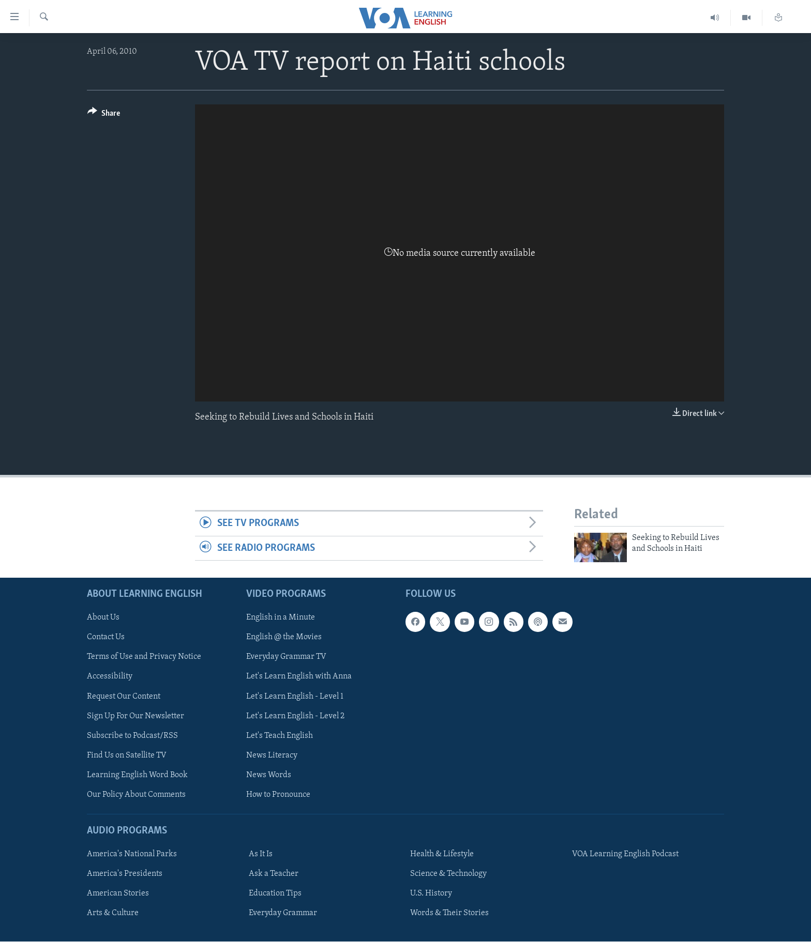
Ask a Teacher (273, 874)
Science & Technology (448, 874)
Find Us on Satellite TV (127, 755)
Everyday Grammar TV (286, 657)
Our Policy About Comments (136, 795)
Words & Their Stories (449, 913)
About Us (103, 618)
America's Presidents (124, 874)
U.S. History (431, 894)
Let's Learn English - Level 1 (294, 696)
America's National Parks (132, 855)
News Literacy (271, 755)
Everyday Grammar (283, 913)
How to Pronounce (278, 795)
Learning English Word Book (137, 775)
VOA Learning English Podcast (625, 855)
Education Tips (275, 894)
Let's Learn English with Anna (299, 677)
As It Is (261, 855)
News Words (268, 775)
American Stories (118, 894)
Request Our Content (123, 696)
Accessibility (109, 677)
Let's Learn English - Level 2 (295, 716)
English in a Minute (280, 618)
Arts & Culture (113, 913)
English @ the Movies (284, 638)
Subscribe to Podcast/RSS (132, 736)
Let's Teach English (279, 736)
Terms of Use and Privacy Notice (144, 657)
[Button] (103, 115)
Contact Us (106, 638)
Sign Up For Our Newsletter (135, 716)
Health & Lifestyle (442, 855)
